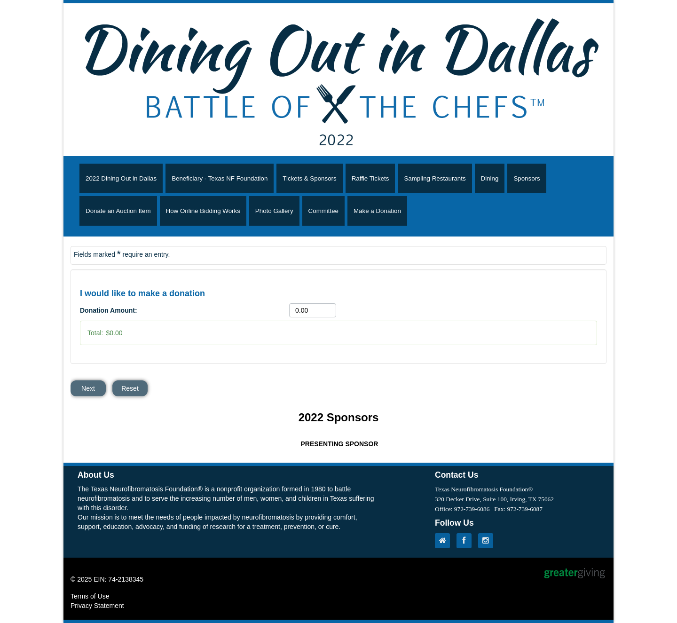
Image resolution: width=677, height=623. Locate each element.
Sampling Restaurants (434, 178)
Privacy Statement (97, 605)
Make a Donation (377, 210)
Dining (490, 178)
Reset (130, 388)
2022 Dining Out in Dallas (121, 178)
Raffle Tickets (370, 178)
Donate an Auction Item (118, 210)
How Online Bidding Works (203, 210)
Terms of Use (90, 596)
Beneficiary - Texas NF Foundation (220, 178)
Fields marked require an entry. (122, 254)
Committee (323, 210)
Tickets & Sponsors (309, 178)
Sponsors (526, 178)
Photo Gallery (274, 210)
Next (88, 388)
